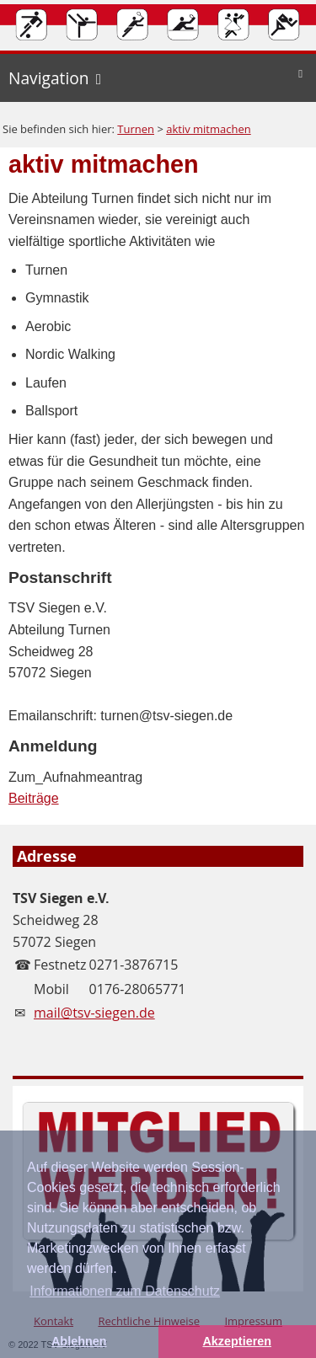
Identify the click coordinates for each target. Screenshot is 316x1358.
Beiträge (33, 798)
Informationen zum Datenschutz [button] (124, 1291)
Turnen (135, 128)
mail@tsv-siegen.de (94, 1012)
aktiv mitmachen (208, 128)
